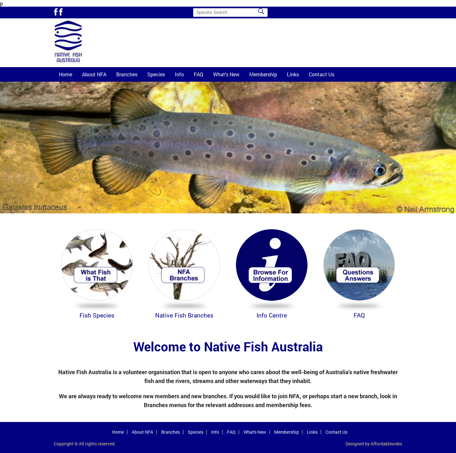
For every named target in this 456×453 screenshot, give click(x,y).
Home (65, 74)
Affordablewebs (386, 444)
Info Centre (271, 315)
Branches (126, 74)
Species (156, 74)
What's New (226, 74)
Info (179, 74)
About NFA (94, 74)
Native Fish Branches (184, 315)
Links (293, 74)
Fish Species (96, 315)
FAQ (198, 74)
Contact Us (321, 74)
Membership (263, 74)
